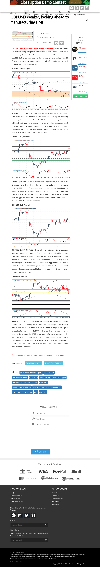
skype (35, 514)
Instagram (88, 7)
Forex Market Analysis (33, 363)
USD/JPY (43, 392)
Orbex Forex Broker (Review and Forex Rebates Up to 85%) (41, 355)
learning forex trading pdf (22, 392)
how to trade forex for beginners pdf (47, 387)
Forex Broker (49, 372)
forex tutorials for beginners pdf (25, 382)
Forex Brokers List (81, 96)
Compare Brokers (57, 498)
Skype (78, 7)
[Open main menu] (26, 13)
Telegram (73, 8)
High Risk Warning (16, 495)
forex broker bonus (20, 377)
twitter (83, 7)
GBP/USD (43, 382)
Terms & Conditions (17, 501)
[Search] (46, 525)
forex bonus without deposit (31, 372)
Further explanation (16, 561)
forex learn (33, 377)
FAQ (12, 493)
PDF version (42, 33)
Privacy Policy (15, 498)
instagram (22, 514)
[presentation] (48, 444)
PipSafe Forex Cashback (53, 363)
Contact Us (55, 495)
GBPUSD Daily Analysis (22, 387)
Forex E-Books (56, 501)
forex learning (45, 377)
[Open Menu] (87, 20)
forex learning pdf (59, 377)
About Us (55, 493)
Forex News (56, 504)
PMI (35, 392)
